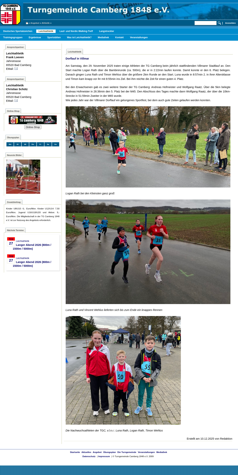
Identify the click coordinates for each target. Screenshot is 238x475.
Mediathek (103, 37)
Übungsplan (109, 452)
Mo (10, 144)
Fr (40, 144)
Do (33, 144)
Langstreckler (106, 31)
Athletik (46, 23)
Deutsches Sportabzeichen (17, 31)
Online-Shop (33, 127)
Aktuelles (86, 452)
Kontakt (119, 37)
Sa (48, 144)
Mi (25, 144)
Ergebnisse (35, 37)
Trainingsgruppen (12, 37)
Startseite (75, 452)
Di (18, 144)
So (55, 144)
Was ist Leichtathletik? (79, 37)
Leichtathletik (46, 31)
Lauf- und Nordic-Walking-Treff (76, 31)
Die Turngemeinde (126, 452)
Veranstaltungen (139, 37)
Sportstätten (54, 37)
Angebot (34, 23)
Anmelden (230, 23)
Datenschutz (89, 456)
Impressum (104, 456)
